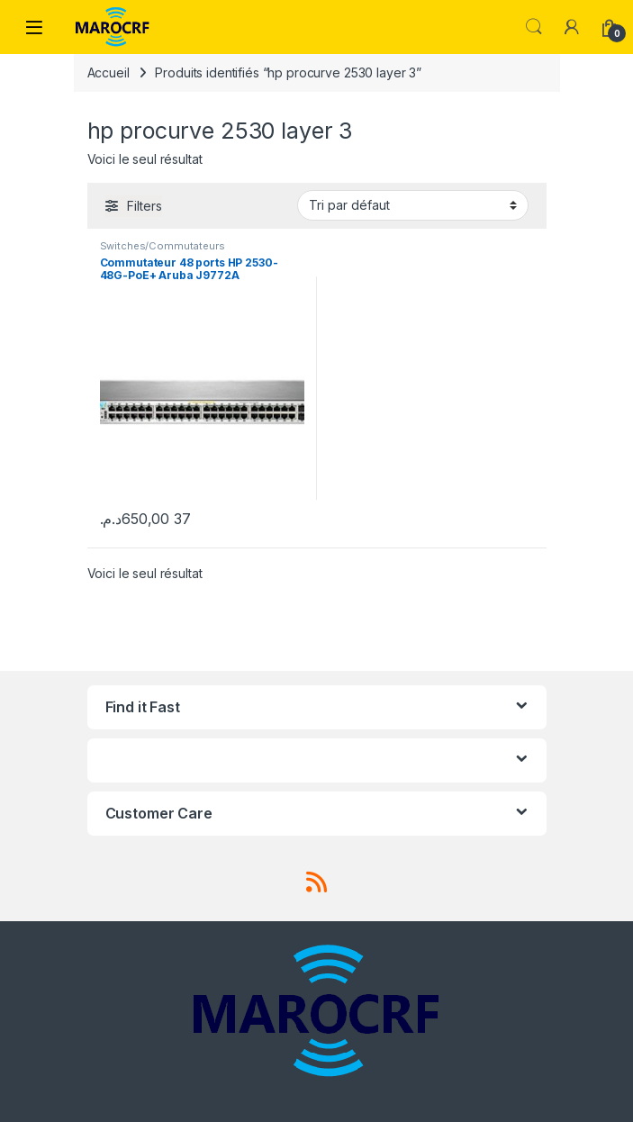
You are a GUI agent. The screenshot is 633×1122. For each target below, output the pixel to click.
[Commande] (413, 205)
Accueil (108, 72)
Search (534, 27)
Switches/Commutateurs (162, 246)
